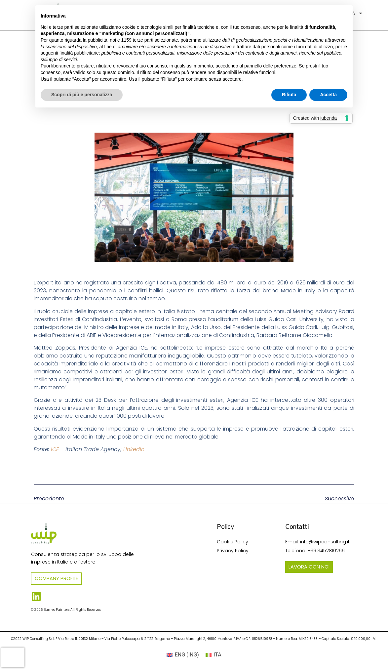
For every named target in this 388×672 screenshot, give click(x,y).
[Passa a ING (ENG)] (182, 654)
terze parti (143, 40)
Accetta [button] (328, 94)
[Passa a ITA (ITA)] (213, 654)
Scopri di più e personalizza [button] (81, 94)
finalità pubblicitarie (79, 53)
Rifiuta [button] (289, 94)
